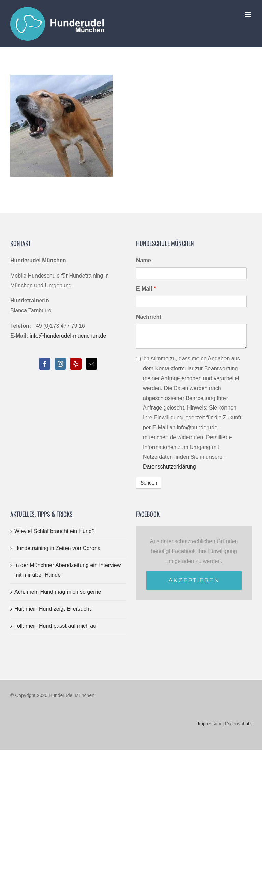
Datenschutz (238, 723)
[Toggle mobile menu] (248, 14)
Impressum (209, 723)
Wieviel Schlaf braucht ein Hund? (54, 531)
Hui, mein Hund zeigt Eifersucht (52, 609)
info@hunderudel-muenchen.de (68, 336)
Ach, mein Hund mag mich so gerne (57, 592)
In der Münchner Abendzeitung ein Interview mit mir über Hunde (67, 570)
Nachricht (148, 317)
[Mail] (91, 364)
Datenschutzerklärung (169, 467)
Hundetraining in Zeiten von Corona (57, 548)
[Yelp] (76, 364)
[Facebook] (44, 364)
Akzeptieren (194, 580)
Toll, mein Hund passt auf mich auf (56, 626)
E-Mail (146, 289)
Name (143, 260)
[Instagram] (60, 364)
